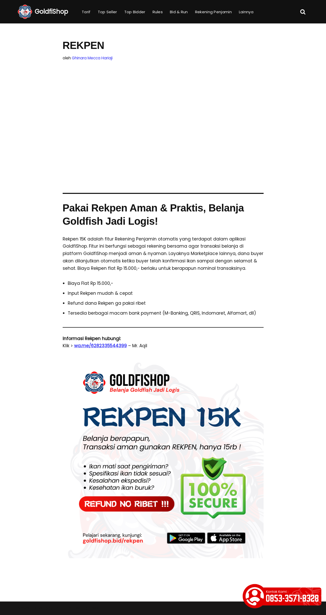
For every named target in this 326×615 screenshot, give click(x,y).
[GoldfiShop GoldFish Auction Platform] (43, 12)
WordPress (87, 608)
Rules (158, 12)
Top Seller (107, 12)
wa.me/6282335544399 (100, 346)
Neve (23, 608)
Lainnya (246, 12)
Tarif (86, 12)
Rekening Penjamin (213, 12)
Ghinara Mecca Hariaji (92, 58)
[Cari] (303, 12)
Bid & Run (179, 12)
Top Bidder (134, 12)
